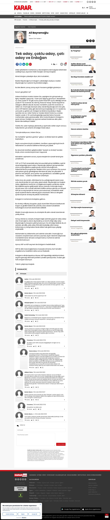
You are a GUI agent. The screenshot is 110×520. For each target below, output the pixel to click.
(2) (38, 335)
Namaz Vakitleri (93, 485)
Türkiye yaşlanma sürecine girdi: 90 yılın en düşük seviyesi (39, 16)
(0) (38, 288)
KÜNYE (44, 475)
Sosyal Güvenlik (62, 488)
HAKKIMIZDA (32, 475)
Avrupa (51, 485)
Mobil (40, 496)
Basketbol (42, 490)
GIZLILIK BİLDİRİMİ (72, 475)
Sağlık (48, 493)
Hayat (57, 13)
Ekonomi (38, 13)
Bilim (63, 496)
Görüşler (72, 13)
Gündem (43, 498)
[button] (52, 64)
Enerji (55, 488)
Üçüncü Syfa (45, 483)
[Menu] (87, 13)
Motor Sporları (62, 490)
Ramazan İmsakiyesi (94, 494)
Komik (56, 498)
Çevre (57, 483)
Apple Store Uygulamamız (92, 509)
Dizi (47, 498)
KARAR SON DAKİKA (20, 489)
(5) (38, 367)
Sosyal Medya (52, 496)
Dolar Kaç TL (92, 490)
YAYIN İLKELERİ (51, 475)
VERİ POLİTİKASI (81, 475)
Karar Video (64, 13)
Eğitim (61, 483)
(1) (33, 288)
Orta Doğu (39, 485)
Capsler (46, 501)
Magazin (43, 493)
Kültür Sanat (54, 493)
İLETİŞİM (39, 475)
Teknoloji (32, 496)
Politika (39, 483)
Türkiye (52, 483)
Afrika (60, 485)
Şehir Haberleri (92, 492)
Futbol (37, 490)
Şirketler (70, 488)
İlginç (60, 498)
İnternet (44, 496)
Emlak (44, 488)
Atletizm (54, 490)
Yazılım (59, 496)
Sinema (51, 498)
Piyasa (40, 488)
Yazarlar (26, 13)
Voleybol (49, 490)
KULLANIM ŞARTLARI (60, 475)
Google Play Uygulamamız (72, 509)
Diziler (38, 493)
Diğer (69, 490)
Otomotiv (50, 488)
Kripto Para (46, 13)
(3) (33, 335)
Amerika (46, 485)
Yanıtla (28, 288)
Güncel (19, 13)
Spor (52, 13)
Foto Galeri (33, 501)
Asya (55, 485)
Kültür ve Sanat (63, 501)
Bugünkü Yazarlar (20, 27)
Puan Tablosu (92, 487)
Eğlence (61, 493)
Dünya (32, 13)
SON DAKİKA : (18, 16)
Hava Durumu (92, 483)
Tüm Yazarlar (32, 27)
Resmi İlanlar (80, 13)
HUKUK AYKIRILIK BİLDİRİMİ (94, 475)
